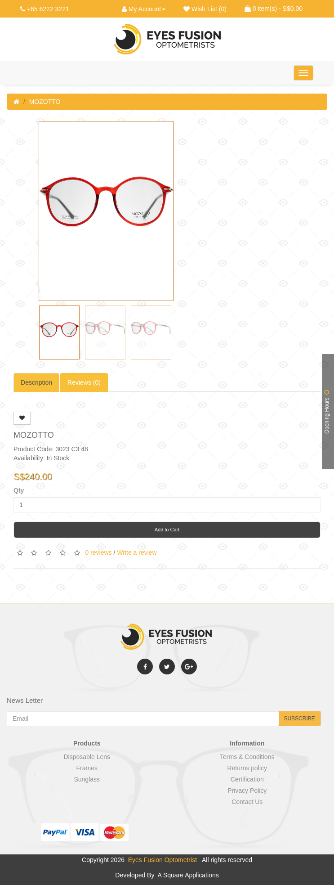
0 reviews (98, 552)
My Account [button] (143, 9)
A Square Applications (187, 875)
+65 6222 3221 (48, 9)
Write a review (136, 552)
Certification (247, 779)
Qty (18, 490)
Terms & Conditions (247, 756)
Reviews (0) (84, 382)
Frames (87, 768)
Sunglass (87, 779)
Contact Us (247, 801)
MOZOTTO (45, 101)
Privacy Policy (247, 790)
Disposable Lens (86, 756)
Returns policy (247, 768)
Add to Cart (167, 529)
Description (36, 382)
